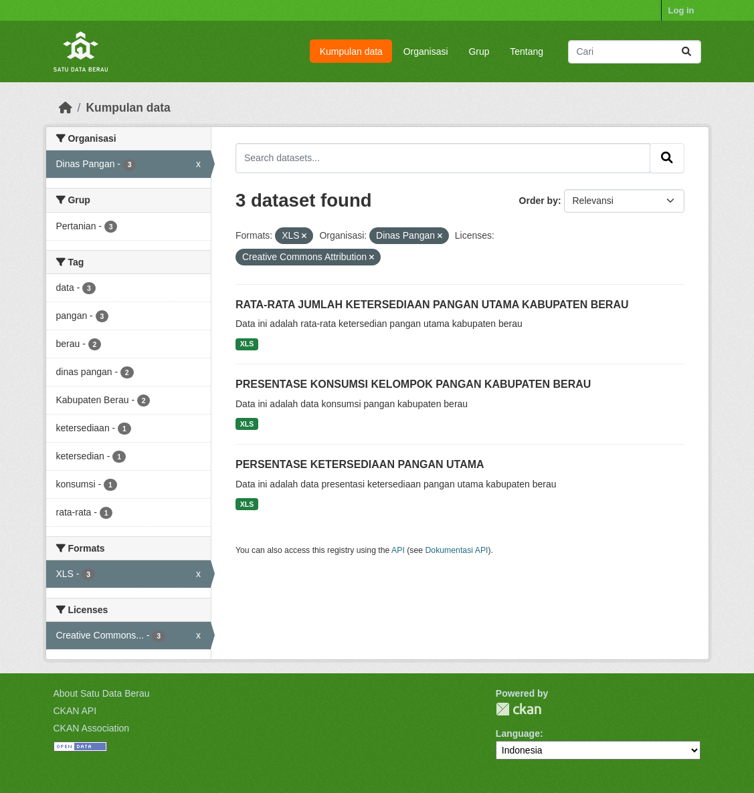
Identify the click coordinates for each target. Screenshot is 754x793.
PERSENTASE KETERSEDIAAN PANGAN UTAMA (359, 464)
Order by (538, 200)
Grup (478, 51)
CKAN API (75, 710)
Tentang (526, 51)
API (398, 550)
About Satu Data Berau (102, 693)
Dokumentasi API (457, 550)
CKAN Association (92, 728)
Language (518, 733)
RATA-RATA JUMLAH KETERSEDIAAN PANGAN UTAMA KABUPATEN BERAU (432, 304)
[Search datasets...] (634, 52)
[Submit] (686, 52)
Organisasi (425, 51)
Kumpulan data (351, 51)
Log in (681, 10)
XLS (247, 344)
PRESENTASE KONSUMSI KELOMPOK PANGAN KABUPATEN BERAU (413, 384)
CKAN (518, 709)
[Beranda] (65, 107)
